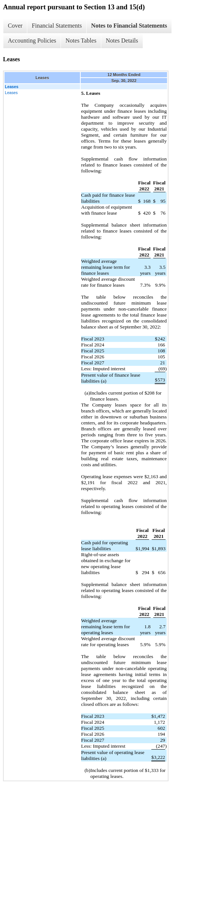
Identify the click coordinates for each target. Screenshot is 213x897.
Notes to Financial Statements (129, 25)
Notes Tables (80, 40)
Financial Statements (57, 25)
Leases (11, 92)
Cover (15, 25)
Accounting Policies (32, 40)
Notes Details (122, 40)
